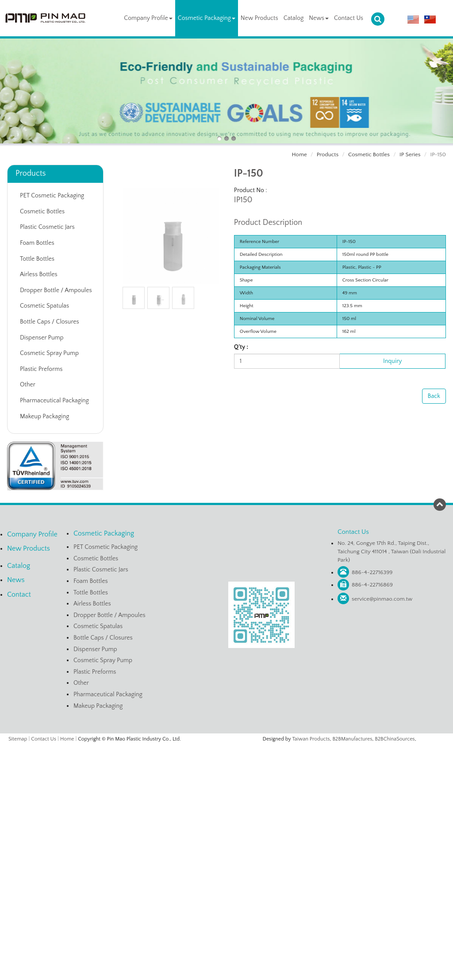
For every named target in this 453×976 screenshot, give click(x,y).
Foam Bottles (37, 243)
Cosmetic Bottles (369, 154)
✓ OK (332, 971)
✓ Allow (226, 767)
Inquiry (392, 361)
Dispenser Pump (42, 337)
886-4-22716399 (372, 572)
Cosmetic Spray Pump (49, 353)
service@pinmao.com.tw (382, 599)
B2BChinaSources (395, 739)
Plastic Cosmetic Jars (47, 227)
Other (27, 384)
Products (327, 154)
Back (434, 396)
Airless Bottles (39, 274)
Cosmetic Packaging (206, 18)
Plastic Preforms (41, 369)
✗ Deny (226, 776)
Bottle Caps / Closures (49, 321)
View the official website (244, 829)
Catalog (294, 18)
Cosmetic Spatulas (44, 305)
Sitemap (17, 739)
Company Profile (148, 18)
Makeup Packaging (44, 416)
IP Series (410, 154)
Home (299, 154)
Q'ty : (241, 347)
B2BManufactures (352, 739)
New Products (259, 18)
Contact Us (348, 18)
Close (226, 749)
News (319, 18)
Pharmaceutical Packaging (54, 400)
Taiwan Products (311, 739)
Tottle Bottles (37, 258)
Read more (192, 829)
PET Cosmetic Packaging (52, 195)
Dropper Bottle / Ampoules (56, 290)
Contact (19, 594)
